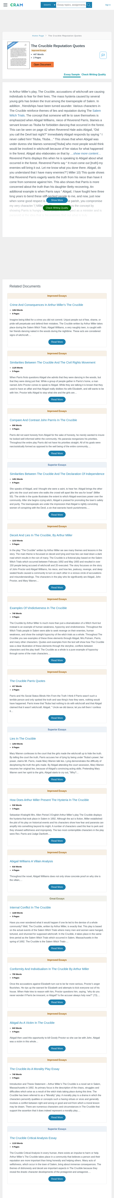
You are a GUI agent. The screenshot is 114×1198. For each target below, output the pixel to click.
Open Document (42, 64)
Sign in (108, 5)
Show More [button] (57, 200)
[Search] (89, 5)
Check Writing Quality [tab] (93, 74)
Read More (57, 342)
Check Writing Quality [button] (57, 208)
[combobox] (48, 5)
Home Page (38, 36)
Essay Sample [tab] (72, 74)
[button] (5, 5)
